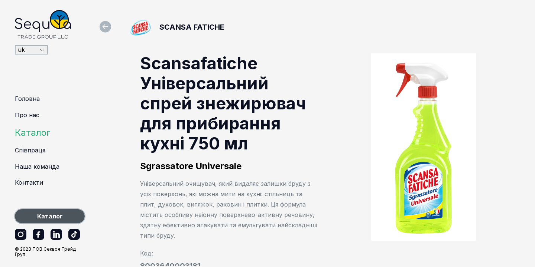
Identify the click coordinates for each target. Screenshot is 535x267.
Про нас (27, 115)
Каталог (33, 132)
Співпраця (30, 150)
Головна (27, 98)
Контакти (29, 182)
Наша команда (37, 166)
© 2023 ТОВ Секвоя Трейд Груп (45, 251)
